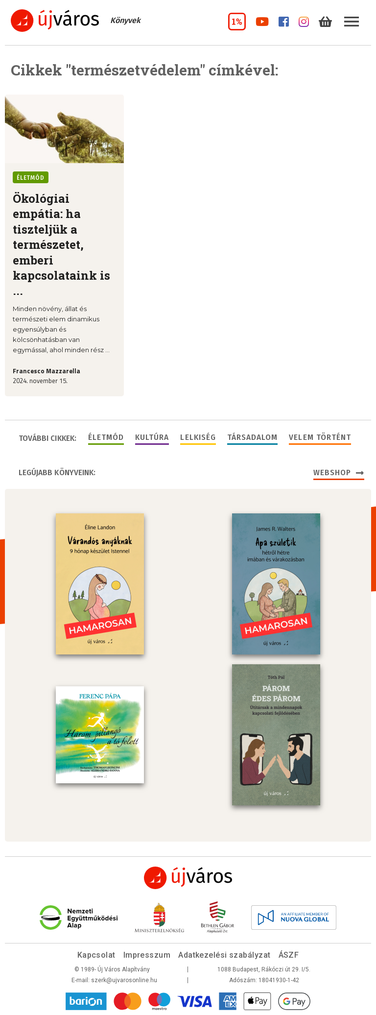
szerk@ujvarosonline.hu (124, 980)
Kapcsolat (96, 955)
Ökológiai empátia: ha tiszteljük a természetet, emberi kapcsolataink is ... (61, 244)
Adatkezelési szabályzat (224, 955)
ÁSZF (289, 955)
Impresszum (147, 955)
